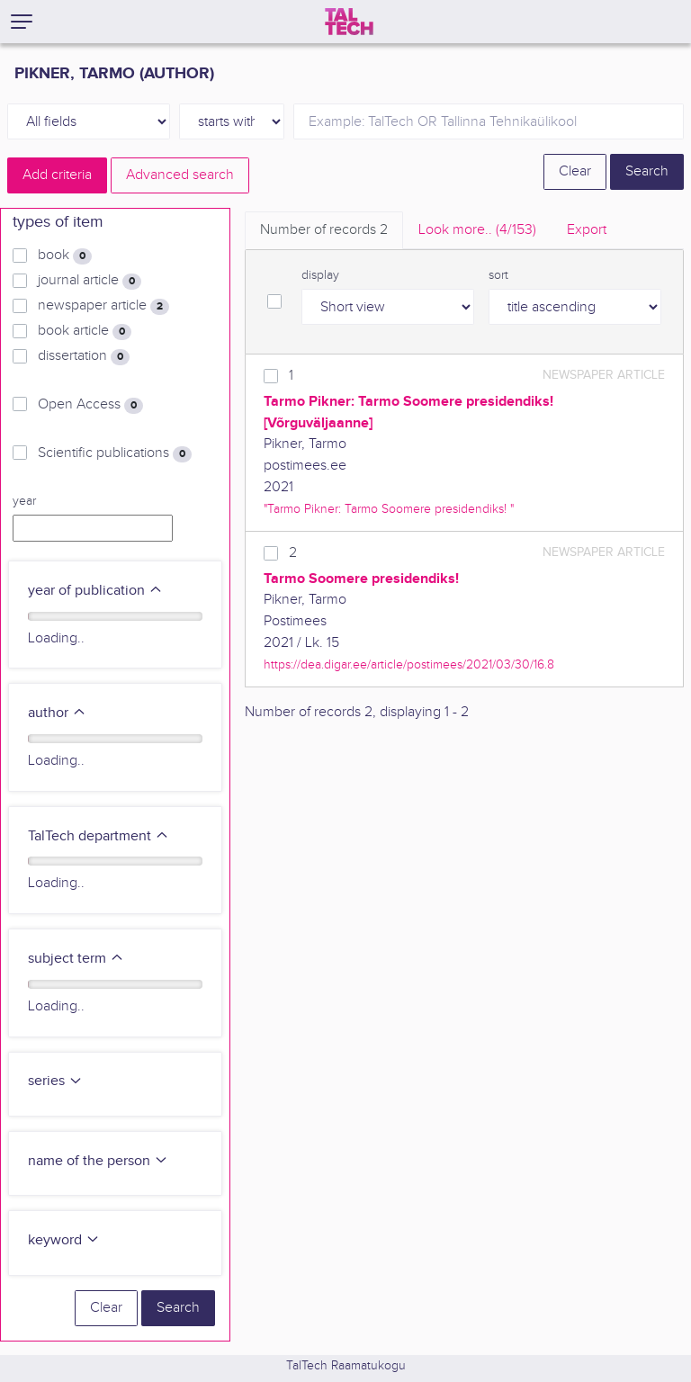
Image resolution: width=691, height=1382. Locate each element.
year (24, 501)
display (320, 275)
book (65, 256)
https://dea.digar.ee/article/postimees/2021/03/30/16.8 (409, 664)
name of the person (98, 1161)
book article (84, 331)
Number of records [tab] (324, 229)
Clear (575, 171)
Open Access (90, 405)
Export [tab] (586, 229)
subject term (76, 958)
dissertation (84, 356)
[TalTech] (349, 21)
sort (498, 275)
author (57, 713)
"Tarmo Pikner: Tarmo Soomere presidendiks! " (389, 508)
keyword (64, 1240)
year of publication (95, 590)
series (55, 1081)
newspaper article (103, 306)
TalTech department (98, 836)
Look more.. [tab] (477, 229)
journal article (89, 281)
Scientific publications (115, 453)
